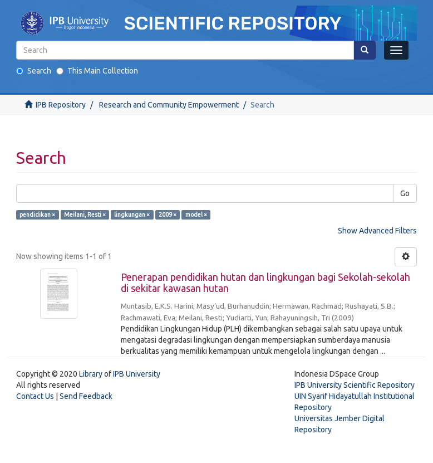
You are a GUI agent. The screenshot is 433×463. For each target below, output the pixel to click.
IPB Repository (61, 104)
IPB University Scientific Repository (354, 385)
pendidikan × (37, 214)
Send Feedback (86, 396)
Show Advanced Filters (377, 230)
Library (90, 373)
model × (196, 214)
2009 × (167, 214)
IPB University (136, 373)
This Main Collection (97, 70)
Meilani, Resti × (85, 214)
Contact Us (35, 396)
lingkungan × (132, 214)
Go (405, 193)
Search (33, 70)
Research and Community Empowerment (169, 104)
